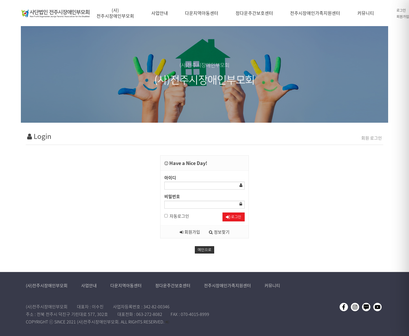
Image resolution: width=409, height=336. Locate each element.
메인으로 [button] (205, 250)
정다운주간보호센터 (173, 285)
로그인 (401, 10)
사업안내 (89, 285)
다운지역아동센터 (126, 285)
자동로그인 (176, 216)
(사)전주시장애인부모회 (47, 285)
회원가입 (402, 16)
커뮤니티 (272, 285)
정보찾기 (219, 232)
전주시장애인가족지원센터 (228, 285)
